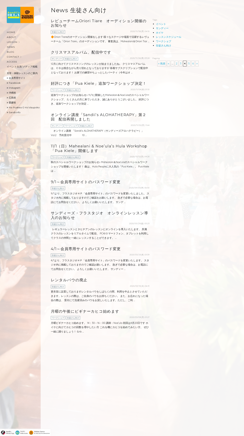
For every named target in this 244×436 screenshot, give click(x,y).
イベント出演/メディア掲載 (22, 66)
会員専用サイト (16, 78)
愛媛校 (11, 102)
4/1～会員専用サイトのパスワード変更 (86, 249)
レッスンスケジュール (168, 36)
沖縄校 (11, 92)
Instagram (13, 87)
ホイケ (160, 32)
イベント (161, 24)
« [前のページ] (168, 63)
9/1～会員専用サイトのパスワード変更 (85, 182)
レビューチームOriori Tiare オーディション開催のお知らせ (99, 23)
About (11, 37)
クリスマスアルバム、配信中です (81, 52)
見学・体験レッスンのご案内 (22, 73)
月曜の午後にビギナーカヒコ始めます (85, 311)
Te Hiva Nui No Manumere (42, 432)
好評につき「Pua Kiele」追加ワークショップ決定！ (98, 83)
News (11, 47)
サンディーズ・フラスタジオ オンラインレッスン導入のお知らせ (99, 215)
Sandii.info (14, 112)
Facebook (14, 83)
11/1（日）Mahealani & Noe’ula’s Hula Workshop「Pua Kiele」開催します (99, 148)
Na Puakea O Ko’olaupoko (23, 107)
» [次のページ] (197, 63)
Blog (10, 51)
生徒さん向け (58, 32)
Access (12, 61)
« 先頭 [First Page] (161, 63)
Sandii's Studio (24, 432)
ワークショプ (58, 90)
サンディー (57, 58)
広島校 (11, 97)
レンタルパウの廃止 (69, 280)
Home (11, 32)
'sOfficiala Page (10, 432)
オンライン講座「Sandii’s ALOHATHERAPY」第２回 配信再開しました (98, 117)
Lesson (12, 42)
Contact (13, 56)
